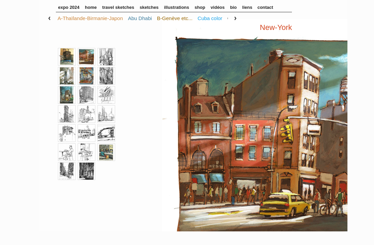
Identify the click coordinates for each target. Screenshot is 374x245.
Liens (247, 7)
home (91, 7)
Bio (233, 7)
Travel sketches (118, 7)
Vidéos (217, 7)
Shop (199, 7)
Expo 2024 (68, 7)
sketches (149, 7)
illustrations (176, 7)
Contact (265, 7)
